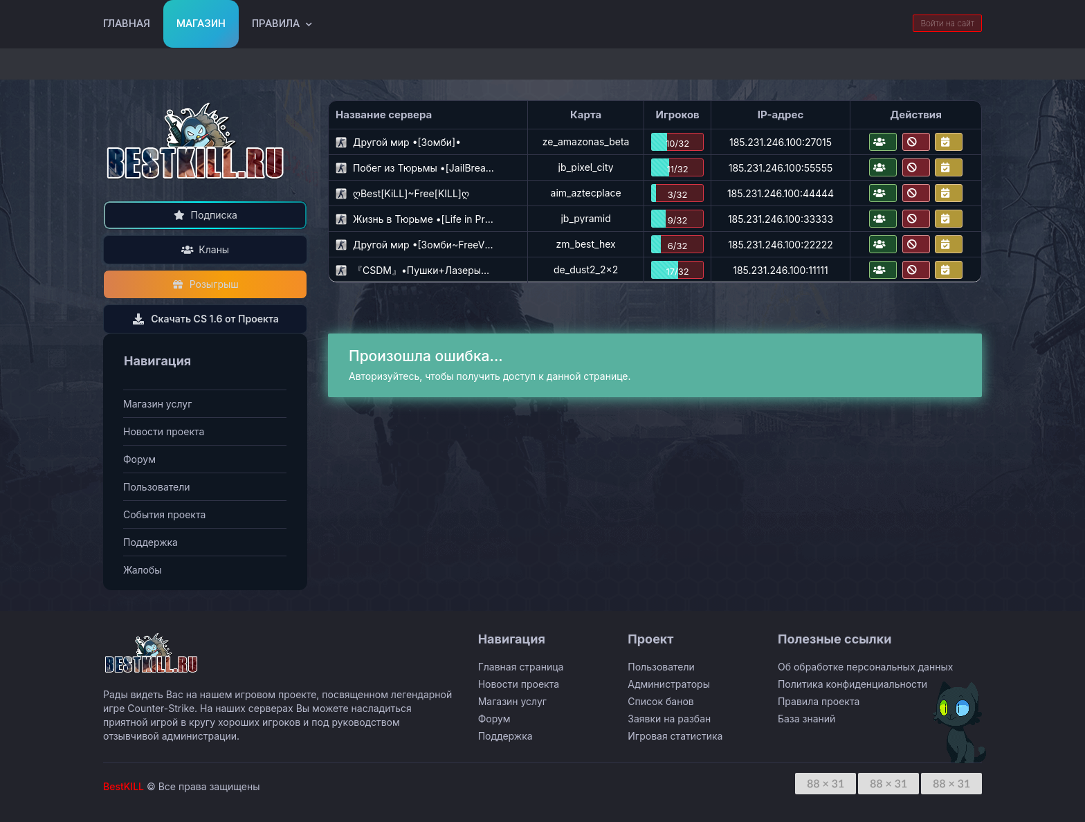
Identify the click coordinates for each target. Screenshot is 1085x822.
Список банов (660, 701)
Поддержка (150, 542)
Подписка (205, 215)
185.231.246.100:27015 (780, 142)
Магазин (201, 23)
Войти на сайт (947, 23)
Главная (126, 23)
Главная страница (521, 667)
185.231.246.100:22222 (780, 244)
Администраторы (669, 684)
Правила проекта (818, 701)
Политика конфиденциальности (852, 684)
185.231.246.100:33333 (780, 219)
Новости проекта (163, 431)
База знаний (806, 718)
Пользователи (156, 487)
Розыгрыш (205, 284)
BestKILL (123, 786)
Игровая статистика (675, 736)
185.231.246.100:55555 (781, 168)
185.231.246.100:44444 (780, 193)
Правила (276, 23)
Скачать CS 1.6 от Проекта (205, 319)
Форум (139, 459)
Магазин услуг (157, 404)
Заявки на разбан (669, 718)
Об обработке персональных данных (865, 667)
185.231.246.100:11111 (780, 270)
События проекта (164, 514)
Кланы (205, 249)
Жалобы (142, 570)
